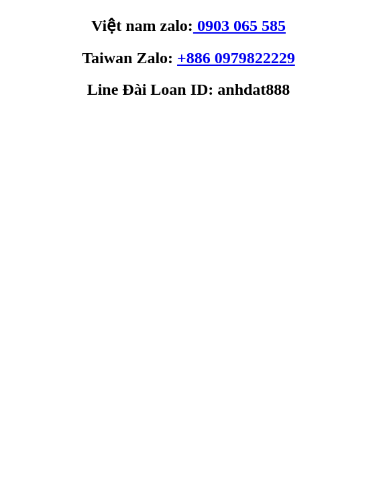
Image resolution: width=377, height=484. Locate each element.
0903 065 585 (239, 25)
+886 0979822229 (236, 58)
